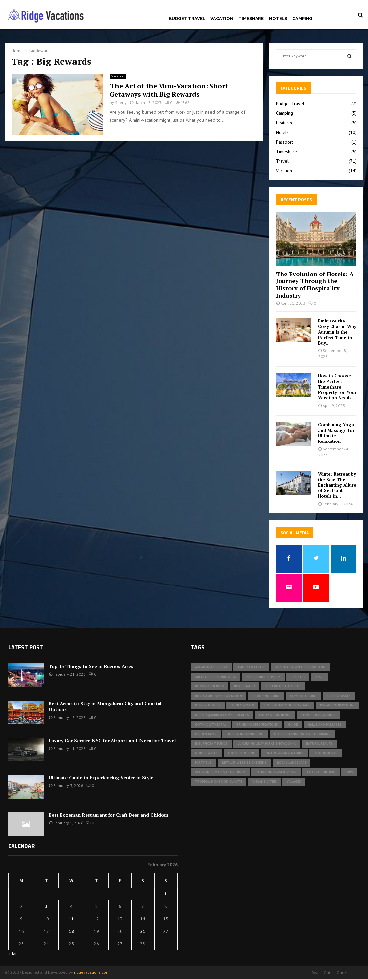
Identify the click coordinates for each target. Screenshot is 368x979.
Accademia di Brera (211, 667)
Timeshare (251, 18)
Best (319, 677)
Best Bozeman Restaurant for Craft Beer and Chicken (108, 815)
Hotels (278, 18)
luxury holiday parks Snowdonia (267, 743)
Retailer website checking (244, 762)
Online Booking (241, 753)
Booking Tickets (209, 686)
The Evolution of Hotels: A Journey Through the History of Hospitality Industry (315, 284)
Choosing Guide (266, 696)
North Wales (206, 753)
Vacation (221, 18)
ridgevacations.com (92, 972)
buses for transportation (218, 696)
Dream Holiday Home (337, 705)
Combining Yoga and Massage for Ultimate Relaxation (336, 433)
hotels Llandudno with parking (302, 734)
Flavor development (318, 715)
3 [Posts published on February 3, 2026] (46, 906)
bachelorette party (263, 677)
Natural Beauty (319, 743)
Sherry (121, 102)
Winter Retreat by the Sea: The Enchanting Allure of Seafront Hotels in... (337, 485)
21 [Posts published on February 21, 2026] (142, 931)
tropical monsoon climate (218, 781)
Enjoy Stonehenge (275, 715)
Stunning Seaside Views (276, 772)
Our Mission (347, 972)
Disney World (242, 705)
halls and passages (324, 724)
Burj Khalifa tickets (283, 686)
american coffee (251, 667)
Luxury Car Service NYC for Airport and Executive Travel (112, 740)
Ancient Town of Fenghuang (300, 667)
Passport (284, 142)
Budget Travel (187, 18)
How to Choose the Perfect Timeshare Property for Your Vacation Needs (337, 387)
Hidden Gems (205, 734)
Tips (349, 772)
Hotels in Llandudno (245, 734)
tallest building (321, 772)
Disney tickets (207, 705)
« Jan (13, 954)
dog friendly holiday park (287, 705)
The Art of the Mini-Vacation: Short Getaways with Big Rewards (169, 90)
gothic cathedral (210, 724)
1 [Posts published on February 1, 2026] (165, 894)
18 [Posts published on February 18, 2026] (71, 931)
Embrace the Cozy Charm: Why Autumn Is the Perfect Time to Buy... (337, 332)
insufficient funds (211, 743)
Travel (282, 161)
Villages (294, 781)
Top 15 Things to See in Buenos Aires (91, 666)
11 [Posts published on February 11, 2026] (71, 919)
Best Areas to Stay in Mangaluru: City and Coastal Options (105, 706)
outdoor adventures (284, 753)
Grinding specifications (257, 724)
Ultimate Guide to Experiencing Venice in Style (101, 778)
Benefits (298, 677)
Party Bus (203, 762)
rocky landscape (291, 762)
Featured (285, 123)
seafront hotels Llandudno (220, 772)
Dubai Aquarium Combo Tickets (222, 715)
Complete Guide (303, 696)
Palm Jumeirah (326, 753)
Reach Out (321, 972)
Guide (293, 724)
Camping (302, 18)
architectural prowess (215, 677)
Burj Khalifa (244, 686)
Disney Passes (339, 696)
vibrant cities (264, 781)
